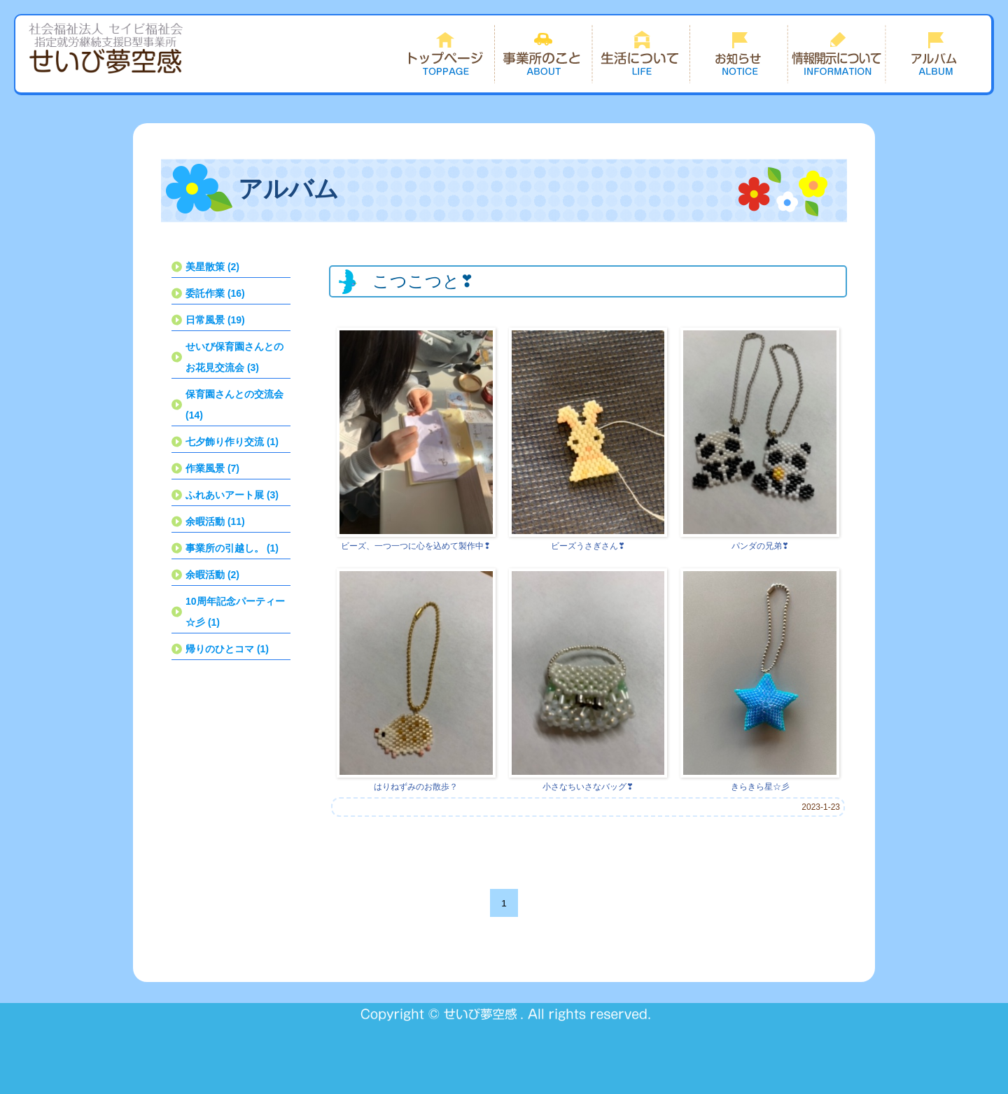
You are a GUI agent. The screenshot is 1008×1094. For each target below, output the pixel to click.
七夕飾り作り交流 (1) (232, 441)
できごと (935, 53)
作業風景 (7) (212, 468)
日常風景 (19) (215, 319)
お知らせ (739, 53)
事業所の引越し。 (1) (232, 548)
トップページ (445, 53)
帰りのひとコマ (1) (227, 648)
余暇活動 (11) (215, 521)
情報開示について (837, 53)
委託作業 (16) (215, 293)
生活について (641, 53)
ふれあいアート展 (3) (232, 494)
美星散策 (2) (212, 266)
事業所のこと (543, 53)
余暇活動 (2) (212, 574)
